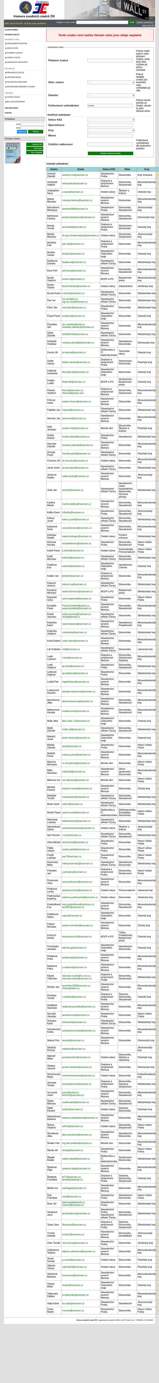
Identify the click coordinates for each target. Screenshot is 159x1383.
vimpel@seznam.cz (72, 1285)
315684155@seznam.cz (75, 334)
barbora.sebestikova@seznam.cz (80, 1118)
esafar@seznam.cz (72, 1109)
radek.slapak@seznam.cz (76, 1158)
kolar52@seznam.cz (73, 557)
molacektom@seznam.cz (75, 797)
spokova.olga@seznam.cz (76, 1168)
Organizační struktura (17, 43)
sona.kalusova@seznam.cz (77, 528)
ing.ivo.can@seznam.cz (75, 301)
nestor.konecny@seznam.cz (77, 591)
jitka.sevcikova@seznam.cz (77, 1134)
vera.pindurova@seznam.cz (77, 882)
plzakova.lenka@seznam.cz (77, 890)
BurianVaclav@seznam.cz (76, 286)
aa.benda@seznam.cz (74, 227)
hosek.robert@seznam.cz (76, 436)
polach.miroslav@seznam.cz (77, 925)
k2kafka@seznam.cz (73, 512)
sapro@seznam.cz (72, 915)
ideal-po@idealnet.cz (73, 1202)
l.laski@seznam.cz (72, 657)
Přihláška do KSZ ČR (15, 72)
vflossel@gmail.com (73, 393)
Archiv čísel (38, 148)
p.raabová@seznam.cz (74, 967)
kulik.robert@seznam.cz (75, 641)
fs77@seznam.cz (71, 1177)
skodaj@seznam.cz (72, 1150)
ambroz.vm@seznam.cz (75, 175)
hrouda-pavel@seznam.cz (76, 453)
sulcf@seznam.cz (71, 1196)
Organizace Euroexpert (17, 62)
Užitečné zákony (14, 77)
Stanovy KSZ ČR (13, 57)
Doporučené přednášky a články (21, 87)
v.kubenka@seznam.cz (74, 632)
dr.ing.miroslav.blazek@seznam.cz (80, 235)
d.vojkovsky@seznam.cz (75, 1295)
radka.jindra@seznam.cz (75, 476)
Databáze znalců (12, 34)
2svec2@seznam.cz (73, 1205)
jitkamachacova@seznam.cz (77, 701)
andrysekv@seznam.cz (74, 183)
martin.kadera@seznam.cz (76, 504)
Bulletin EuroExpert (16, 102)
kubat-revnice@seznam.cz (76, 614)
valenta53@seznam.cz (74, 1267)
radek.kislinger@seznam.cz (77, 536)
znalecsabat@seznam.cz (75, 1102)
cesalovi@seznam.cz (73, 316)
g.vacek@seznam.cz (73, 1260)
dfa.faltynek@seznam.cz (75, 372)
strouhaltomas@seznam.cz (76, 1084)
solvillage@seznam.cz (74, 1188)
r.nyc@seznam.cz (71, 835)
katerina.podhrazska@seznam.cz (80, 897)
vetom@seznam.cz (72, 804)
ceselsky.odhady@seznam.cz (78, 327)
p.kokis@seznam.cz (73, 550)
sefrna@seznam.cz (72, 1126)
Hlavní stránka (11, 30)
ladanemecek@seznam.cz (76, 821)
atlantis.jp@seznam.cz (74, 947)
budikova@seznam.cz (74, 262)
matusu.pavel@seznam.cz (76, 754)
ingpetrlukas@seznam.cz (75, 681)
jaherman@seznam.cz (74, 418)
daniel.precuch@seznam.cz (77, 936)
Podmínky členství (15, 53)
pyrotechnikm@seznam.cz (76, 1057)
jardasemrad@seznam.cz (76, 1015)
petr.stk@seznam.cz (73, 244)
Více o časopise (36, 152)
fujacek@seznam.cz (73, 410)
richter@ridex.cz (71, 988)
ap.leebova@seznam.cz (75, 673)
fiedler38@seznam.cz (73, 382)
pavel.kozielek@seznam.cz (76, 608)
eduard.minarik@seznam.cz (77, 788)
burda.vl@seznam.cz (73, 279)
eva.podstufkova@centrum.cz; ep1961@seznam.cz (78, 905)
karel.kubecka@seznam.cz (76, 624)
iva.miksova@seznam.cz (75, 780)
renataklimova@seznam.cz (76, 543)
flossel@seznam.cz (72, 390)
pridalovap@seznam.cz (74, 957)
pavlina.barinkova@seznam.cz (78, 217)
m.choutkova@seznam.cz (76, 763)
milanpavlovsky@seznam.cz (77, 863)
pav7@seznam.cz (71, 856)
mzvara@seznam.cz (73, 1310)
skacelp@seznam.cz (73, 1040)
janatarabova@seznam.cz (76, 1213)
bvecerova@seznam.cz (74, 1275)
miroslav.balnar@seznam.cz (77, 200)
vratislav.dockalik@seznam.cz (78, 342)
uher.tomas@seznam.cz (75, 1243)
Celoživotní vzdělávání (17, 82)
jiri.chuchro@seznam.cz (75, 460)
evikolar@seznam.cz (73, 566)
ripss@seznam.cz (71, 746)
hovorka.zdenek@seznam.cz (77, 445)
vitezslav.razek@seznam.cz (77, 978)
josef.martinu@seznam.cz (76, 738)
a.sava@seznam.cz (72, 192)
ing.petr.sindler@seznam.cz (77, 1143)
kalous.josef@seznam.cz (75, 519)
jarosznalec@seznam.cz (75, 467)
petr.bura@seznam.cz (74, 270)
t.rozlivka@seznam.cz (74, 996)
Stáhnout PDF (37, 144)
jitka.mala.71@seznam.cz (76, 721)
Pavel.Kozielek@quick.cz (75, 605)
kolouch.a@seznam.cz (74, 584)
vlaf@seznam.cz (71, 649)
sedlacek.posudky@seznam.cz (78, 1006)
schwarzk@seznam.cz (74, 1022)
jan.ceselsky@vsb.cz (73, 324)
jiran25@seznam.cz (72, 490)
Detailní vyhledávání (145, 22)
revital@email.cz (71, 617)
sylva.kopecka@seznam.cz (76, 598)
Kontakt (8, 113)
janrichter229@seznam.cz (76, 985)
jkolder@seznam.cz (72, 576)
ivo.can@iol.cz (70, 299)
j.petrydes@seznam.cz (74, 872)
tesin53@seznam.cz (73, 1095)
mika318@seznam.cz (73, 771)
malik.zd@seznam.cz (73, 729)
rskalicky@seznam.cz (73, 1049)
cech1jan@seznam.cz (74, 307)
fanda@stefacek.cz (72, 1179)
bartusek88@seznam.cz (75, 208)
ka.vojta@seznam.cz (73, 1303)
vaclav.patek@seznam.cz (75, 849)
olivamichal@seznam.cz (75, 842)
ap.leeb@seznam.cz (73, 666)
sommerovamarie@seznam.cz (78, 1075)
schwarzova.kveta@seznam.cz (78, 1030)
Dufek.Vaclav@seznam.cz (76, 362)
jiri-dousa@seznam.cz (74, 352)
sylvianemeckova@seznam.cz (78, 828)
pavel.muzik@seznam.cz (75, 812)
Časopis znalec (13, 97)
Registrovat (22, 131)
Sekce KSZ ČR (148, 25)
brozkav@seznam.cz (73, 253)
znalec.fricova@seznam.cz (76, 401)
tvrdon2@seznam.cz (73, 1234)
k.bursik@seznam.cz (73, 293)
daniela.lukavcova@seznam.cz (78, 691)
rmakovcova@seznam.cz (75, 711)
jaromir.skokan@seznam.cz (77, 1067)
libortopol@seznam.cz (74, 1224)
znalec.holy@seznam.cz (75, 428)
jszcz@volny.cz (70, 1092)
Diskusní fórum (11, 108)
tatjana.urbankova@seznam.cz (78, 1251)
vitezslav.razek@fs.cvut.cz (76, 976)
